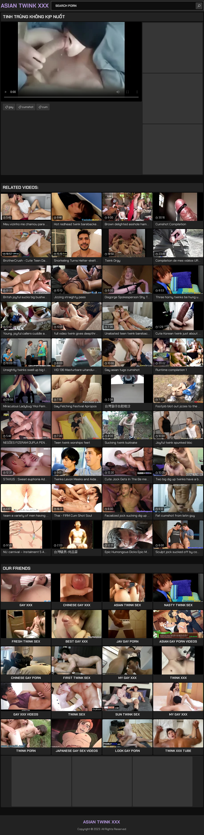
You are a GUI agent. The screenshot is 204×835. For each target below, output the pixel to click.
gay (11, 107)
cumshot (27, 107)
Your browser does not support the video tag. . (71, 62)
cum (45, 107)
